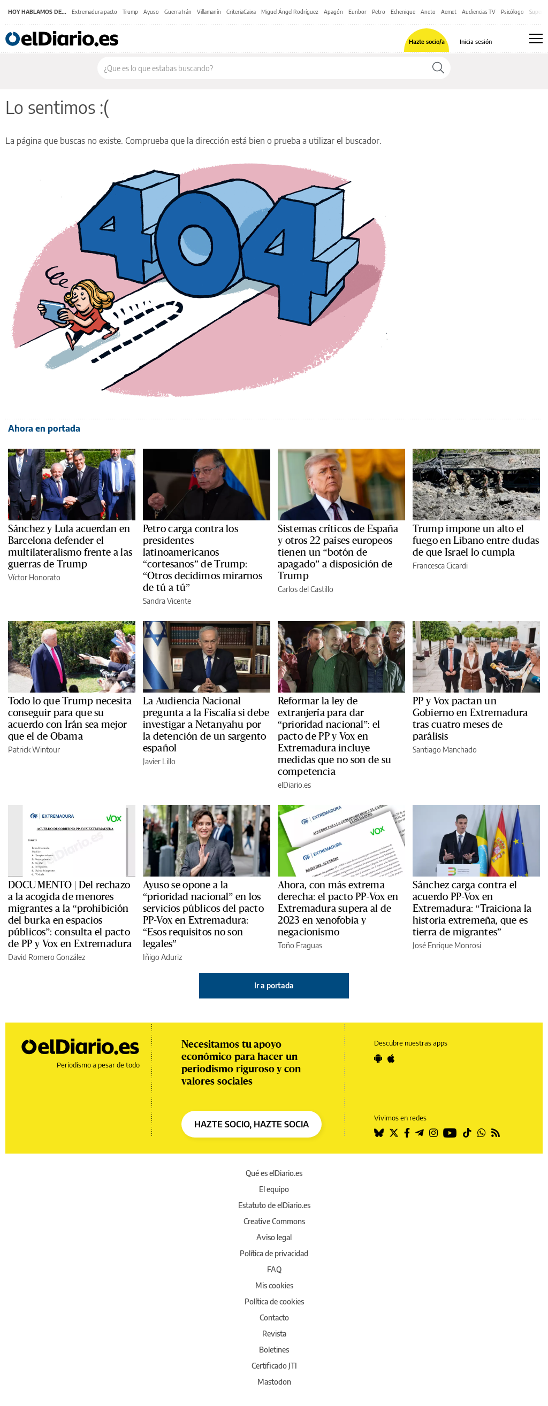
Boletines (274, 1349)
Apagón (333, 12)
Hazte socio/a (427, 41)
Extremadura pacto (94, 12)
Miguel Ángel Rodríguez (289, 12)
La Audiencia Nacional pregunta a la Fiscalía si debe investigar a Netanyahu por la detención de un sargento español (206, 725)
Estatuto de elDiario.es (274, 1205)
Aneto (428, 12)
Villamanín (209, 12)
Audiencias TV (479, 12)
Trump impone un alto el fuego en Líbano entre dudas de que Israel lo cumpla (476, 541)
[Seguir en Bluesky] (379, 1133)
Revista (274, 1333)
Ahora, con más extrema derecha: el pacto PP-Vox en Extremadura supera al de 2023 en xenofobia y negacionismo (338, 909)
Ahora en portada (44, 428)
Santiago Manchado (445, 749)
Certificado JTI (274, 1365)
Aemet (448, 12)
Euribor (357, 12)
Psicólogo (512, 12)
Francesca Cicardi (440, 565)
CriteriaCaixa (241, 12)
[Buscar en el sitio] (262, 68)
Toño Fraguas (300, 945)
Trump (130, 12)
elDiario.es (294, 784)
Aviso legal (274, 1237)
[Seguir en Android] (378, 1058)
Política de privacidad (274, 1253)
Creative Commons (274, 1221)
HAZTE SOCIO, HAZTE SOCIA (251, 1124)
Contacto (274, 1317)
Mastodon (274, 1381)
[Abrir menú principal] (536, 38)
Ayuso (151, 12)
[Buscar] (438, 68)
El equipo (274, 1189)
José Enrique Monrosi (447, 945)
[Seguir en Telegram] (419, 1133)
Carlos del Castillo (305, 589)
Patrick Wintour (34, 749)
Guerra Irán (178, 12)
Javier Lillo (159, 761)
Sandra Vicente (167, 600)
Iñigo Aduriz (162, 957)
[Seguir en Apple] (391, 1058)
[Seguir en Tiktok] (467, 1133)
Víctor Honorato (34, 577)
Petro (378, 12)
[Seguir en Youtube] (450, 1133)
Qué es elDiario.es (274, 1173)
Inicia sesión (476, 41)
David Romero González (46, 957)
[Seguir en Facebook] (407, 1133)
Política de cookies (274, 1301)
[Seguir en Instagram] (433, 1133)
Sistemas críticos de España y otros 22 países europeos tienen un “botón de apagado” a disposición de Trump (338, 552)
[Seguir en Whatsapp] (481, 1133)
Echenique (403, 12)
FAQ (274, 1269)
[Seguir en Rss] (495, 1133)
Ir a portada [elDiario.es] (274, 985)
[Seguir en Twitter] (394, 1133)
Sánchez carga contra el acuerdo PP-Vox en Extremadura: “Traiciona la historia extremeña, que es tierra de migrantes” (472, 909)
